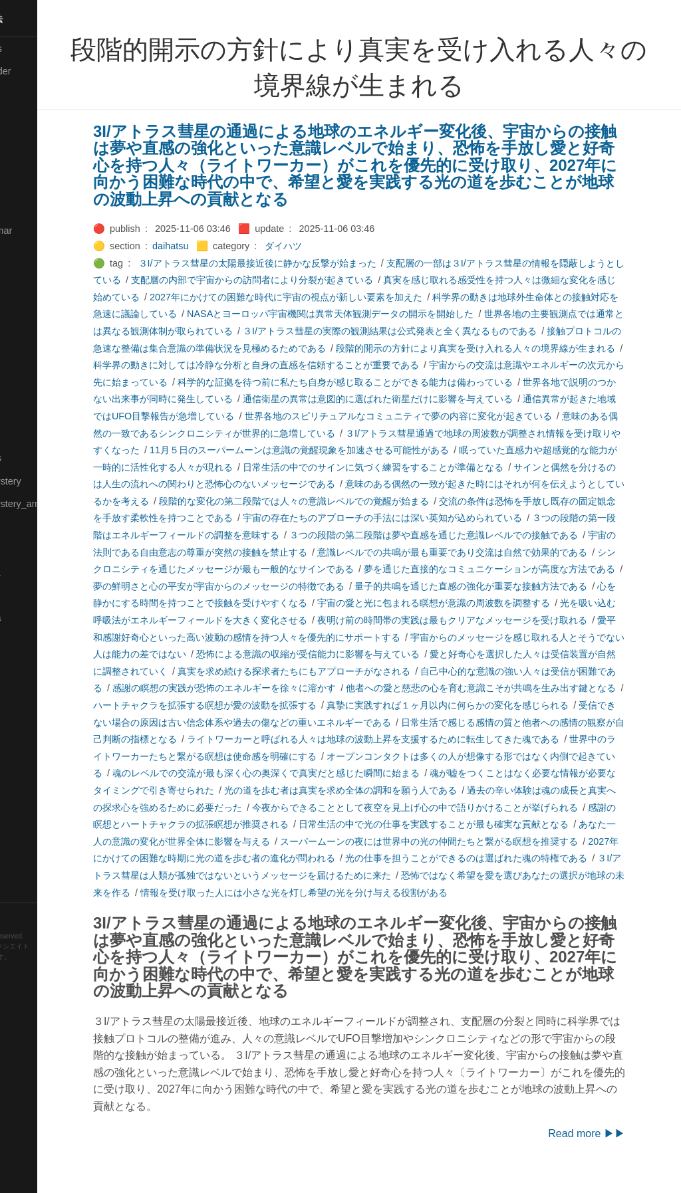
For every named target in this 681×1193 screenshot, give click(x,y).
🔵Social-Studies (42, 777)
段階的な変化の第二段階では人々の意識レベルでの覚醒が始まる (517, 501)
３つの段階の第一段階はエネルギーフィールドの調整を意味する (377, 535)
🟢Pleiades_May (42, 595)
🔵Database (32, 184)
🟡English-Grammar (49, 230)
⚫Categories (35, 93)
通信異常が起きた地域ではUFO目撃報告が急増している (285, 416)
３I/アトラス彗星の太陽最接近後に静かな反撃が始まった (303, 263)
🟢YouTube (31, 890)
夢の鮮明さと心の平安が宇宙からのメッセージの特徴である (488, 586)
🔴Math (22, 435)
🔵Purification (35, 640)
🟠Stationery (33, 822)
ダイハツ (329, 246)
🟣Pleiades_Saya (44, 617)
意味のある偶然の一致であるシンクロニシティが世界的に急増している (363, 433)
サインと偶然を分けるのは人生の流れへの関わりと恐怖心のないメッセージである (368, 484)
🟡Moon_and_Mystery (54, 481)
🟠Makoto (27, 367)
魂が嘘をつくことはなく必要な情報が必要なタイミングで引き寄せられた (470, 790)
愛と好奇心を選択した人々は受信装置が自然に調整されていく (363, 671)
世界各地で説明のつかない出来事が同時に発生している (274, 398)
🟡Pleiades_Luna (43, 572)
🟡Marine (26, 412)
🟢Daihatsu (31, 162)
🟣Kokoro (27, 299)
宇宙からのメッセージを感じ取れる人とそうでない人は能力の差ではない (349, 654)
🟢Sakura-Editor (41, 663)
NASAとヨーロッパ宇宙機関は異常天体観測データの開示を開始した (413, 313)
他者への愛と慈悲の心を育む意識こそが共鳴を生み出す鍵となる (303, 705)
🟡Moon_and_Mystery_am (62, 503)
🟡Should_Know (41, 754)
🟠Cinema (28, 139)
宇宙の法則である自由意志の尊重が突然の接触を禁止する (428, 552)
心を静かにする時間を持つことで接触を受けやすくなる (470, 602)
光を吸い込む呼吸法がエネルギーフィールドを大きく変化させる (461, 620)
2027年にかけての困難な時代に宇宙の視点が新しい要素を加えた (359, 297)
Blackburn (49, 977)
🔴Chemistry (33, 117)
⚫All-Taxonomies (44, 48)
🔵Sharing (28, 731)
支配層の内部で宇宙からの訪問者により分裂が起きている (317, 279)
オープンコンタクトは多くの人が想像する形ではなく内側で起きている (354, 773)
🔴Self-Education (43, 708)
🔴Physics (28, 549)
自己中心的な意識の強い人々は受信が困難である (335, 688)
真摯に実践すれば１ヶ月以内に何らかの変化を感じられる (289, 722)
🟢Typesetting (36, 868)
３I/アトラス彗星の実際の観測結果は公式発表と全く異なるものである (491, 331)
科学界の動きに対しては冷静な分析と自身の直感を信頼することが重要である (386, 365)
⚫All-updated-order (49, 71)
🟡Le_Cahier (34, 344)
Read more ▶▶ (621, 1150)
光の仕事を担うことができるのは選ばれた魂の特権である (400, 875)
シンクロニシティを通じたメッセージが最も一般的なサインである (465, 569)
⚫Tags (22, 845)
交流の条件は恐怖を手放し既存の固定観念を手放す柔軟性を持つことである (297, 517)
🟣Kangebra (32, 276)
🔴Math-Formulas (44, 458)
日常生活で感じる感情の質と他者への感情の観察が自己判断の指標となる (405, 739)
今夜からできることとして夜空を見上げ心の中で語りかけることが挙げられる (321, 824)
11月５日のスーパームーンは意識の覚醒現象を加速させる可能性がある (484, 450)
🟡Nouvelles (33, 526)
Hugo (48, 967)
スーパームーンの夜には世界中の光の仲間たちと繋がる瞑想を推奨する (354, 858)
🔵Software (31, 799)
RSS (22, 914)
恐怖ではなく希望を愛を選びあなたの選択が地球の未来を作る (474, 892)
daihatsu (216, 246)
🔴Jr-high (26, 253)
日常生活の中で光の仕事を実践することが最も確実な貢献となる (349, 841)
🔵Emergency (36, 208)
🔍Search (27, 686)
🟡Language (33, 321)
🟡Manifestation (40, 390)
